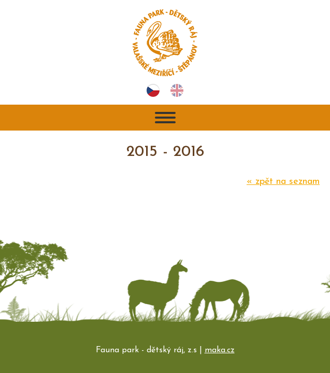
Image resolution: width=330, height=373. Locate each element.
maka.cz (220, 350)
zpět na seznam (283, 182)
